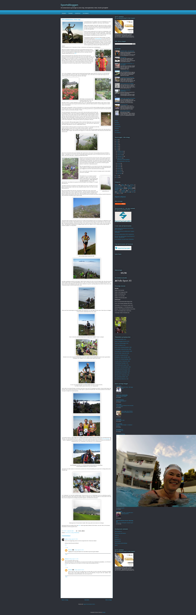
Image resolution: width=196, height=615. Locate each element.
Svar (66, 544)
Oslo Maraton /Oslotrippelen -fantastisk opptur (124, 522)
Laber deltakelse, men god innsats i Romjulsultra (124, 239)
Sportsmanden (118, 126)
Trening (127, 192)
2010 (117, 177)
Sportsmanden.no (118, 531)
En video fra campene (120, 508)
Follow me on (121, 203)
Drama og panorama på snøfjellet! (127, 83)
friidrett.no (117, 535)
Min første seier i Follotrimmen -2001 (122, 374)
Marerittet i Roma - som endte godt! (127, 51)
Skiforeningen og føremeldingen (121, 543)
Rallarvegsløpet (98, 38)
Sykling (123, 192)
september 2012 (120, 156)
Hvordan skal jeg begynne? (121, 400)
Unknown (70, 549)
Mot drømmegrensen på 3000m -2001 (122, 372)
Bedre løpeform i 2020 (120, 420)
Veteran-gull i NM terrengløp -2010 (121, 343)
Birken (122, 184)
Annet (116, 184)
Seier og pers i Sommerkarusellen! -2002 (123, 366)
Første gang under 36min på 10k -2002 (122, 368)
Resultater (71, 13)
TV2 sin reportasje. (105, 438)
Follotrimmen (117, 185)
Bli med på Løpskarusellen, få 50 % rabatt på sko (124, 234)
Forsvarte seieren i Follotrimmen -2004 (122, 361)
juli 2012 (119, 163)
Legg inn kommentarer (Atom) (89, 604)
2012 (117, 149)
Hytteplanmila (129, 186)
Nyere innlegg (65, 599)
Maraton (117, 189)
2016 (117, 142)
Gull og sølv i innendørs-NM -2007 (121, 355)
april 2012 (119, 168)
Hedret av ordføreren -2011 (120, 345)
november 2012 (120, 152)
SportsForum (77, 13)
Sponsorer (117, 130)
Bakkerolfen (118, 386)
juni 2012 (119, 165)
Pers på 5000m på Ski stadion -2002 (122, 365)
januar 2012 (119, 173)
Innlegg (116, 120)
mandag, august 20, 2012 (79, 569)
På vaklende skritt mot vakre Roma (127, 77)
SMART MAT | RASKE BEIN (122, 395)
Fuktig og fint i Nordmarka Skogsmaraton (125, 90)
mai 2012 (119, 166)
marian (66, 539)
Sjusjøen (123, 190)
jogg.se (116, 545)
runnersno (117, 190)
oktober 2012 (120, 154)
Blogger (103, 612)
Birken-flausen (123, 57)
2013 (117, 148)
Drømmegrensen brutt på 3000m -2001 (122, 370)
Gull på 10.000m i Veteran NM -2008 (122, 353)
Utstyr (120, 193)
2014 (117, 146)
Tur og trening (119, 423)
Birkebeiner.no (117, 539)
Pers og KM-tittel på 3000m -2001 (121, 376)
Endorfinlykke (119, 511)
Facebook (117, 128)
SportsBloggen (69, 4)
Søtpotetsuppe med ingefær (121, 396)
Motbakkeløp (76, 532)
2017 (117, 141)
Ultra (116, 193)
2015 (117, 144)
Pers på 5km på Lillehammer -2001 (121, 378)
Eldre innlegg (108, 599)
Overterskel (118, 419)
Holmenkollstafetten (118, 186)
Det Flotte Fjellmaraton (124, 71)
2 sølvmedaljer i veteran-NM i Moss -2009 (123, 349)
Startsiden (64, 13)
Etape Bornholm (130, 184)
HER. (75, 53)
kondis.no (117, 537)
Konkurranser (67, 532)
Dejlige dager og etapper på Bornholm (127, 98)
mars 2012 (119, 170)
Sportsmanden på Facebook (120, 533)
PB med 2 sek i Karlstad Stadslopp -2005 (123, 359)
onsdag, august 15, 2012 (73, 539)
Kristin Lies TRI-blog (120, 434)
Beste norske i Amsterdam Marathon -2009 (123, 347)
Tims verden (118, 404)
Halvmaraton (132, 185)
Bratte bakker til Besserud (125, 111)
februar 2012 (119, 171)
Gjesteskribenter (125, 185)
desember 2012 (120, 151)
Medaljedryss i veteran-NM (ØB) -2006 (122, 357)
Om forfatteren (86, 13)
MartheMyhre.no (119, 429)
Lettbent (118, 410)
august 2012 (119, 158)
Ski (134, 190)
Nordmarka (131, 189)
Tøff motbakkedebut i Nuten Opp (123, 161)
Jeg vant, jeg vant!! (124, 104)
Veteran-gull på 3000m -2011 (120, 339)
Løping (72, 532)
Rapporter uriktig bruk (120, 196)
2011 (117, 175)
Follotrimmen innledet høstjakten (123, 159)
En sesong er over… (120, 430)
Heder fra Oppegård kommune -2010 (122, 341)
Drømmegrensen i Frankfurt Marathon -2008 (123, 351)
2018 (117, 139)
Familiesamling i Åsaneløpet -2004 (121, 363)
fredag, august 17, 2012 (73, 558)
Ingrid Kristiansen (120, 399)
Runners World (118, 541)
